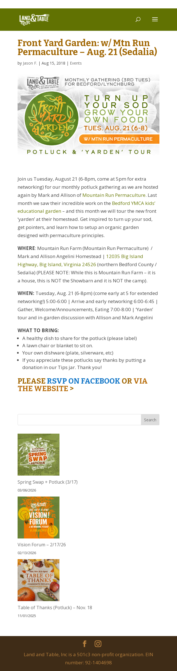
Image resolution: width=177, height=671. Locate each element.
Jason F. (30, 63)
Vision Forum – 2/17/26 (42, 545)
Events (76, 63)
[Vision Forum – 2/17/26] (38, 519)
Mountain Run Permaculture (113, 195)
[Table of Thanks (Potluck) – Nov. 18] (38, 581)
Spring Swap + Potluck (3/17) (48, 482)
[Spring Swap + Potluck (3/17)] (38, 456)
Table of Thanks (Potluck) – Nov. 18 (55, 607)
